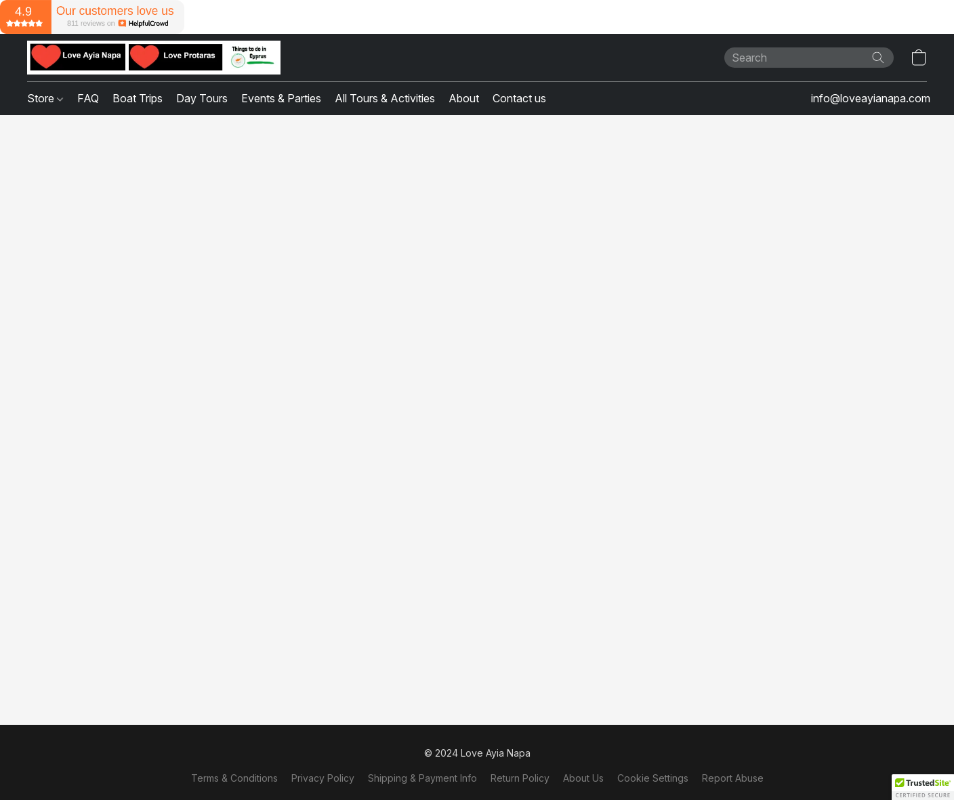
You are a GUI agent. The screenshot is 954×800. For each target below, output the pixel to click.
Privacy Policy (322, 778)
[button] (154, 58)
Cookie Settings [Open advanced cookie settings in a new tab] (652, 778)
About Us (583, 778)
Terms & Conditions (234, 778)
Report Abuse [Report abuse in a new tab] (733, 778)
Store (45, 98)
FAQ (88, 98)
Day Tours (202, 98)
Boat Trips (137, 98)
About (464, 98)
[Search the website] (878, 57)
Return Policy (520, 778)
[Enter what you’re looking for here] (809, 57)
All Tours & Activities (385, 98)
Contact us (519, 98)
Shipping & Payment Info (422, 778)
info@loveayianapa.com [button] (870, 98)
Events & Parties (281, 98)
